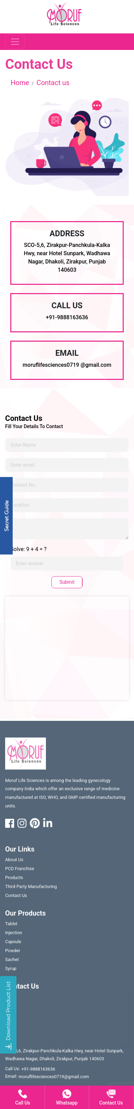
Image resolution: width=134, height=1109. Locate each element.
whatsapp (67, 1097)
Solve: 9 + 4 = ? (28, 549)
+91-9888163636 (67, 317)
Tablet (11, 925)
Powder (12, 952)
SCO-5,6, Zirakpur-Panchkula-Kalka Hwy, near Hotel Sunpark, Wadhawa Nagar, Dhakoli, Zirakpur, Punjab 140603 (64, 1056)
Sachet (12, 961)
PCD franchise (19, 870)
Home (20, 83)
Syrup (10, 970)
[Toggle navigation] (15, 42)
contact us (16, 897)
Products (14, 879)
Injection (13, 934)
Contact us (53, 83)
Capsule (13, 943)
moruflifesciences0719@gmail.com (54, 1077)
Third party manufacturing (31, 888)
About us (14, 861)
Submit (66, 582)
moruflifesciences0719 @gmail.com (67, 365)
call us (22, 1097)
